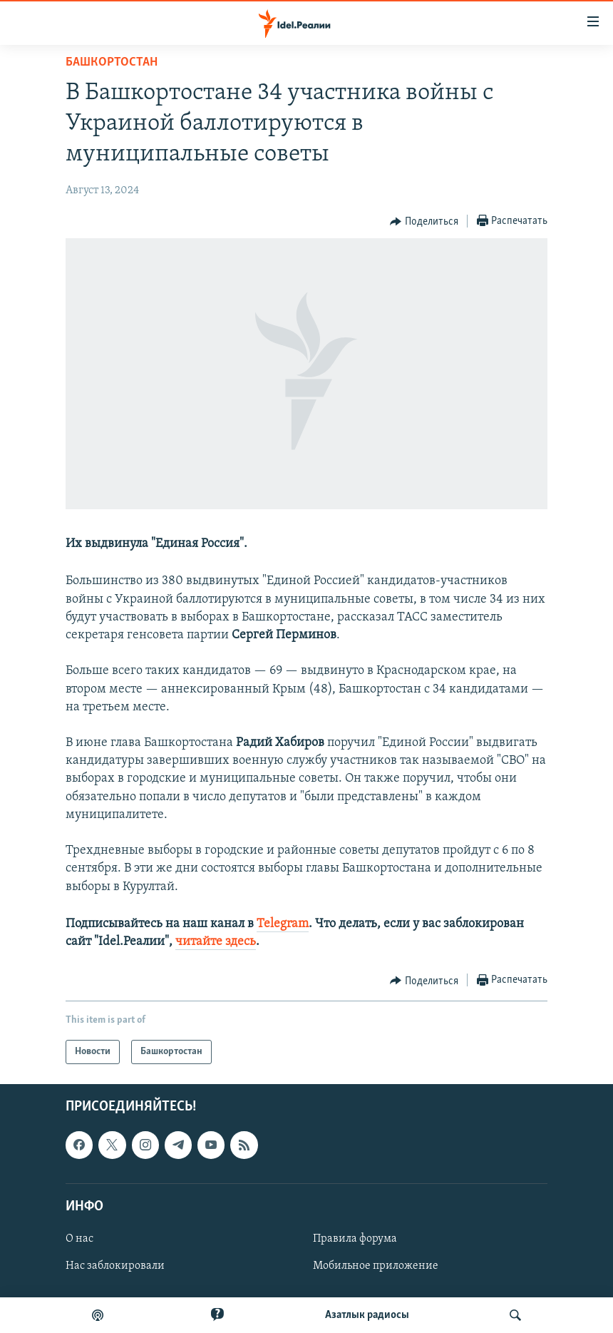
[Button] (424, 222)
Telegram (283, 924)
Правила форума (355, 1239)
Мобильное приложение (375, 1266)
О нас (79, 1239)
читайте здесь (215, 942)
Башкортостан (112, 62)
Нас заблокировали (115, 1266)
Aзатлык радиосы (367, 1315)
